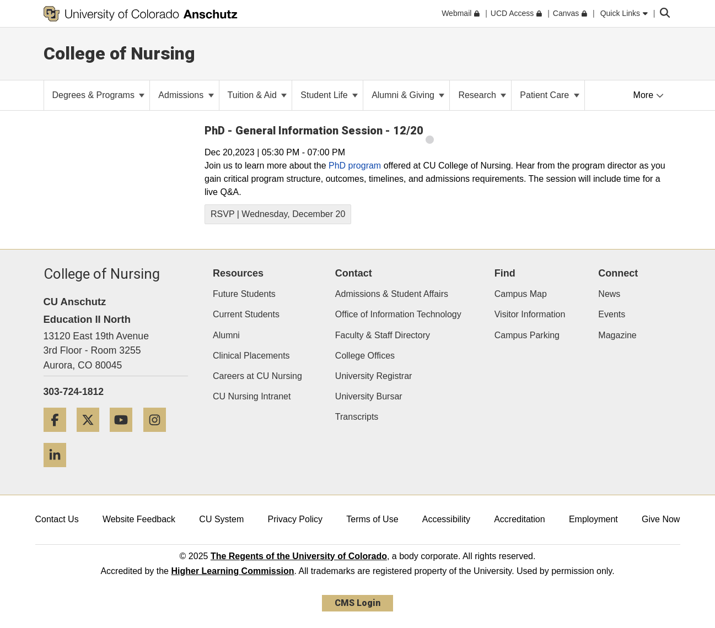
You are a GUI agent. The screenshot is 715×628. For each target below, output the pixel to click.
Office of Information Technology (398, 314)
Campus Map (520, 294)
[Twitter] (92, 436)
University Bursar (368, 396)
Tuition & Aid (257, 95)
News (609, 294)
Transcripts (357, 416)
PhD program (355, 165)
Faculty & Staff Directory (382, 335)
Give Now (661, 519)
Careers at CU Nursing (257, 376)
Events (611, 314)
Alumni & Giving (408, 95)
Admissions (185, 95)
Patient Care (549, 95)
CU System (221, 519)
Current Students (246, 314)
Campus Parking (527, 335)
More (648, 95)
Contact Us (57, 519)
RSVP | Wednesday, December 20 (278, 214)
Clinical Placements (251, 355)
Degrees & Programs (98, 95)
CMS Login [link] (357, 603)
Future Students (244, 294)
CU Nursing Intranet (252, 396)
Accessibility (446, 519)
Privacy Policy (294, 519)
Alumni (226, 335)
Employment (593, 519)
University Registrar (373, 376)
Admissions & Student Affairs (391, 294)
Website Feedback (139, 519)
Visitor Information (530, 314)
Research (482, 95)
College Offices (365, 355)
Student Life (329, 95)
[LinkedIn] (59, 471)
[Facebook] (59, 436)
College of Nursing (119, 53)
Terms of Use (372, 519)
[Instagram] (158, 436)
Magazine (617, 335)
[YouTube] (125, 436)
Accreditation (519, 519)
